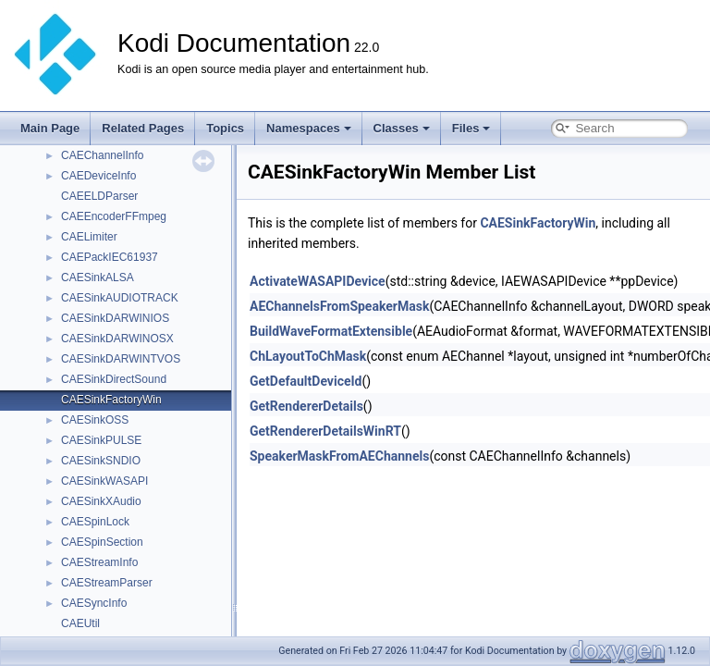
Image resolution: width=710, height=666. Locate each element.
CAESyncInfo (94, 603)
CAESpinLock (95, 521)
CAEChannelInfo (102, 155)
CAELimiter (89, 236)
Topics (225, 128)
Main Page (50, 128)
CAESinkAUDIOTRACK (119, 297)
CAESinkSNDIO (101, 460)
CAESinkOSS (95, 419)
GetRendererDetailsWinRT (325, 431)
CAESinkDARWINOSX (117, 338)
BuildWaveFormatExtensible (331, 331)
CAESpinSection (102, 542)
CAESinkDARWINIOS (115, 318)
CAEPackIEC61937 (109, 257)
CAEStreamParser (107, 582)
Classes (401, 128)
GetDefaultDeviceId (305, 381)
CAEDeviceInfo (98, 175)
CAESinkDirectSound (113, 379)
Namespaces (308, 128)
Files (471, 128)
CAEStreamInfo (99, 562)
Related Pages (143, 128)
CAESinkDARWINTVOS (120, 358)
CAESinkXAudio (101, 501)
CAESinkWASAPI (104, 481)
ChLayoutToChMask (308, 356)
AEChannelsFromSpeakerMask (339, 306)
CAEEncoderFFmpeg (113, 216)
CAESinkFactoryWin (111, 399)
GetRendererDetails (306, 406)
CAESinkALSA (97, 277)
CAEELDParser (99, 196)
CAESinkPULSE (101, 440)
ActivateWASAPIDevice (318, 281)
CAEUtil (80, 623)
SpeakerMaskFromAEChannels (339, 456)
